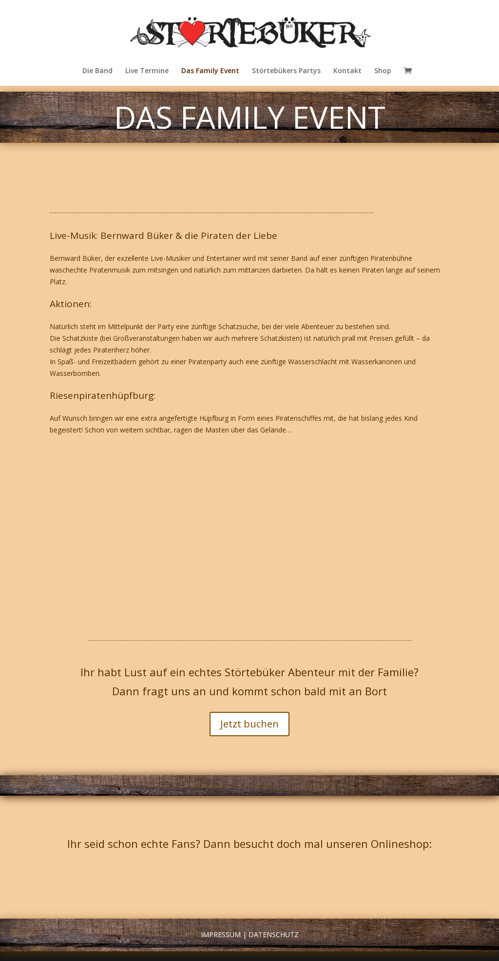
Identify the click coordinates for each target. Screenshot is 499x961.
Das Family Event (210, 71)
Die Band (97, 71)
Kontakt (347, 71)
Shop (382, 71)
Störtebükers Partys (286, 71)
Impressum (221, 934)
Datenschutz (274, 934)
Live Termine (147, 71)
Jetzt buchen (249, 723)
